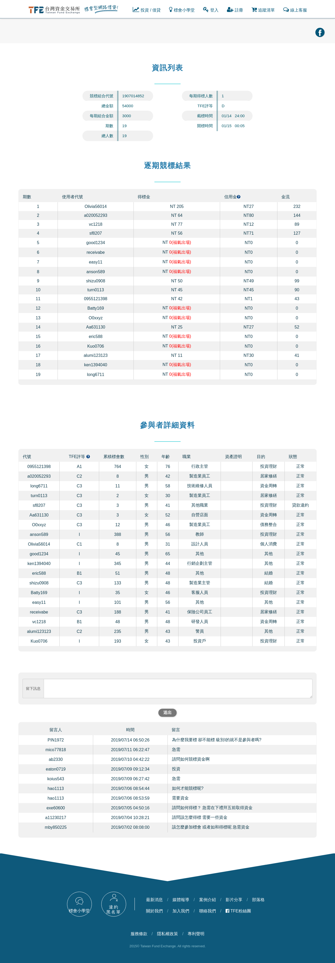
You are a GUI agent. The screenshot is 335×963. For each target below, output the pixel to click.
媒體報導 (180, 899)
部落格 (258, 899)
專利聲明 (196, 934)
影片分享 (234, 899)
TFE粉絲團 (238, 911)
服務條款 (139, 934)
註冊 (235, 9)
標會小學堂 (182, 9)
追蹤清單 (263, 9)
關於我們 (154, 911)
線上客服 (295, 9)
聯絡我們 (207, 911)
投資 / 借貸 (147, 9)
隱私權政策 (167, 934)
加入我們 (180, 911)
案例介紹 (207, 899)
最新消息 (154, 899)
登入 (211, 9)
